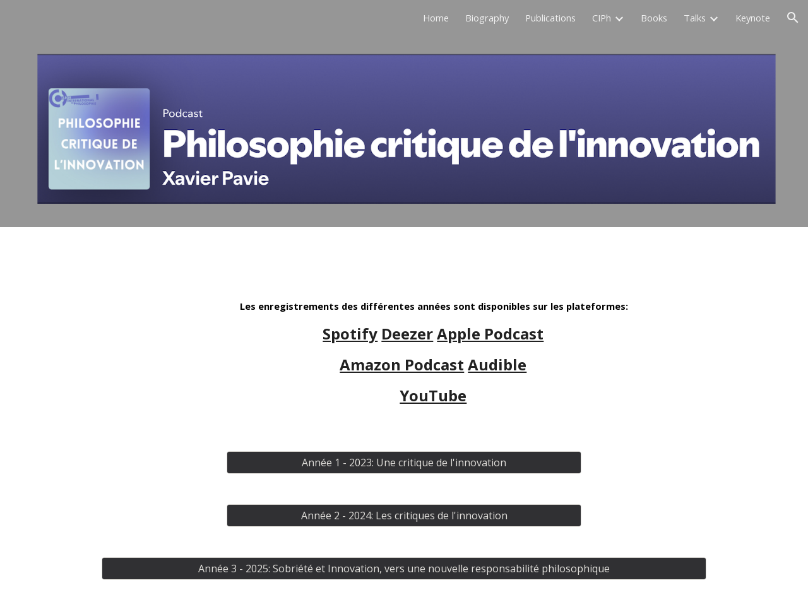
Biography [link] (487, 17)
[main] (435, 352)
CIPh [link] (601, 17)
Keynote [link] (752, 17)
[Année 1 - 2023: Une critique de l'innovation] (404, 462)
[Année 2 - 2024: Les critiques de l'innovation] (404, 515)
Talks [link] (695, 17)
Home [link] (436, 17)
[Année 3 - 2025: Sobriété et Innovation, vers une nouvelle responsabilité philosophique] (403, 568)
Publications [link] (550, 17)
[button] (793, 18)
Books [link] (654, 17)
